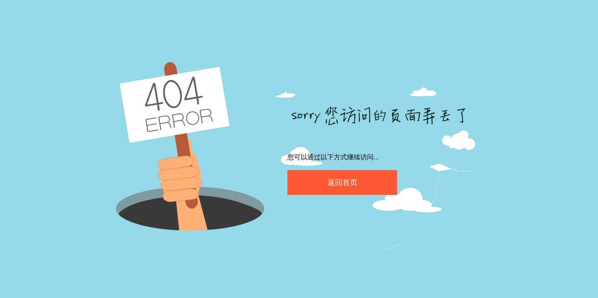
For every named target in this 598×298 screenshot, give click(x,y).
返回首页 (342, 182)
